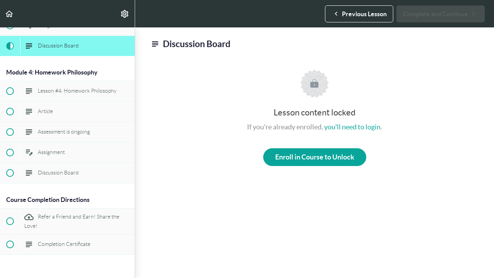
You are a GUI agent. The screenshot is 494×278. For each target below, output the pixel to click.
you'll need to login (352, 127)
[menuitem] (125, 13)
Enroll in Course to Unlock (314, 157)
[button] (9, 13)
